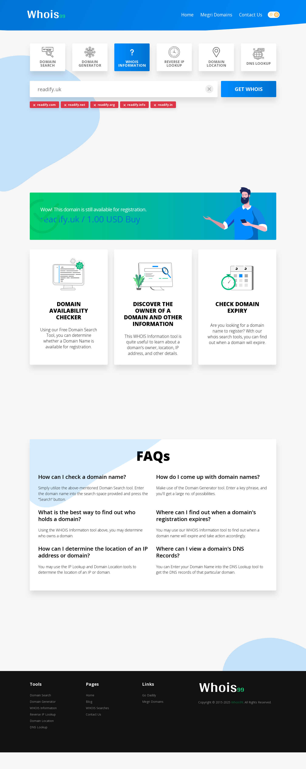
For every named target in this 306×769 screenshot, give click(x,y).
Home (184, 15)
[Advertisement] (153, 153)
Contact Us (247, 15)
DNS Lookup (38, 744)
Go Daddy (149, 712)
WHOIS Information (43, 725)
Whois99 (237, 719)
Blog (89, 719)
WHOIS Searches (97, 725)
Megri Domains (213, 15)
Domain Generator (43, 719)
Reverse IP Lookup (43, 732)
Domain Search (40, 712)
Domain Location (42, 738)
